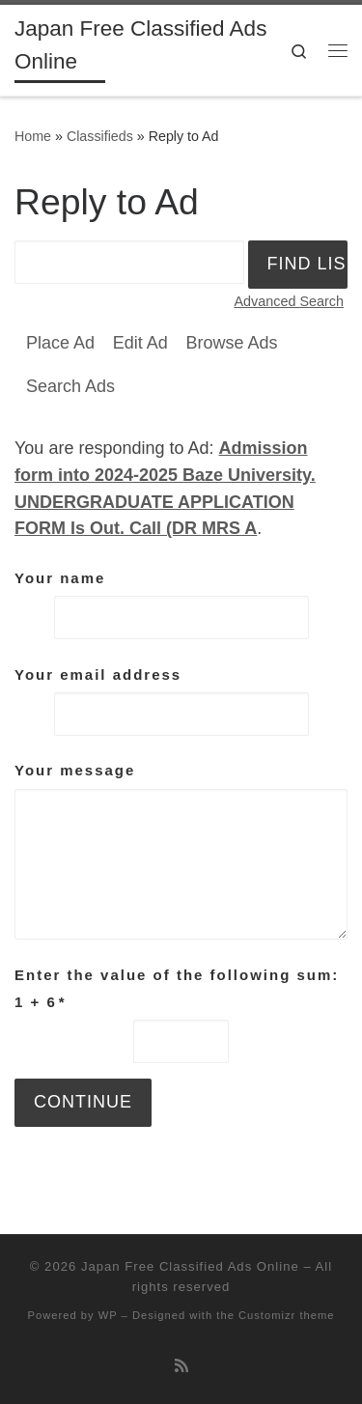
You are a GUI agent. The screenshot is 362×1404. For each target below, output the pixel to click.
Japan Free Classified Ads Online (190, 1266)
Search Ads (70, 386)
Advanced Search (289, 301)
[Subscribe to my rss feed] (181, 1366)
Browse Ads (231, 342)
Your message (74, 770)
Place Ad (60, 342)
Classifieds (100, 136)
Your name (59, 578)
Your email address (97, 674)
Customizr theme (286, 1315)
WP (108, 1315)
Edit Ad (140, 342)
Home (32, 136)
